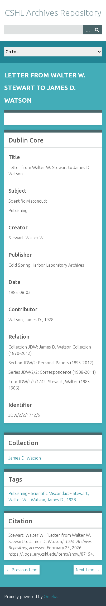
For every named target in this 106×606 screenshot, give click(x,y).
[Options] (87, 29)
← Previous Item (21, 569)
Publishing (17, 493)
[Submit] (97, 29)
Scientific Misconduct (50, 493)
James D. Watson (24, 458)
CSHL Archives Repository (53, 12)
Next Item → (88, 569)
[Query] (53, 29)
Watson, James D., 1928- (54, 499)
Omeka (50, 596)
